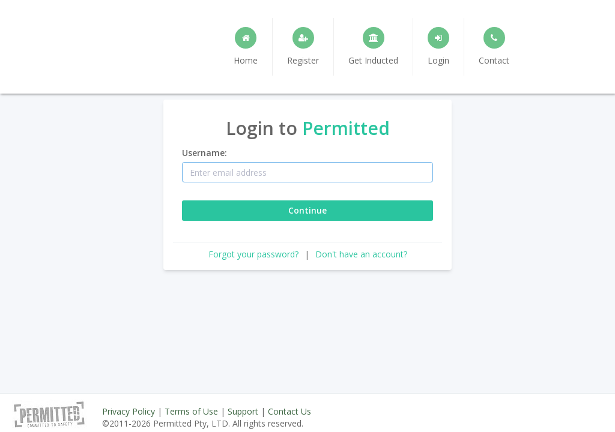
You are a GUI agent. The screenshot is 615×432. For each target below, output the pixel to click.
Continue (307, 210)
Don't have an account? (361, 254)
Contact (494, 46)
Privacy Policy (128, 411)
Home (246, 46)
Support (243, 411)
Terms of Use (191, 411)
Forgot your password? (253, 254)
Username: (204, 152)
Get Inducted (373, 46)
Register (303, 46)
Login (438, 46)
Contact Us (289, 411)
